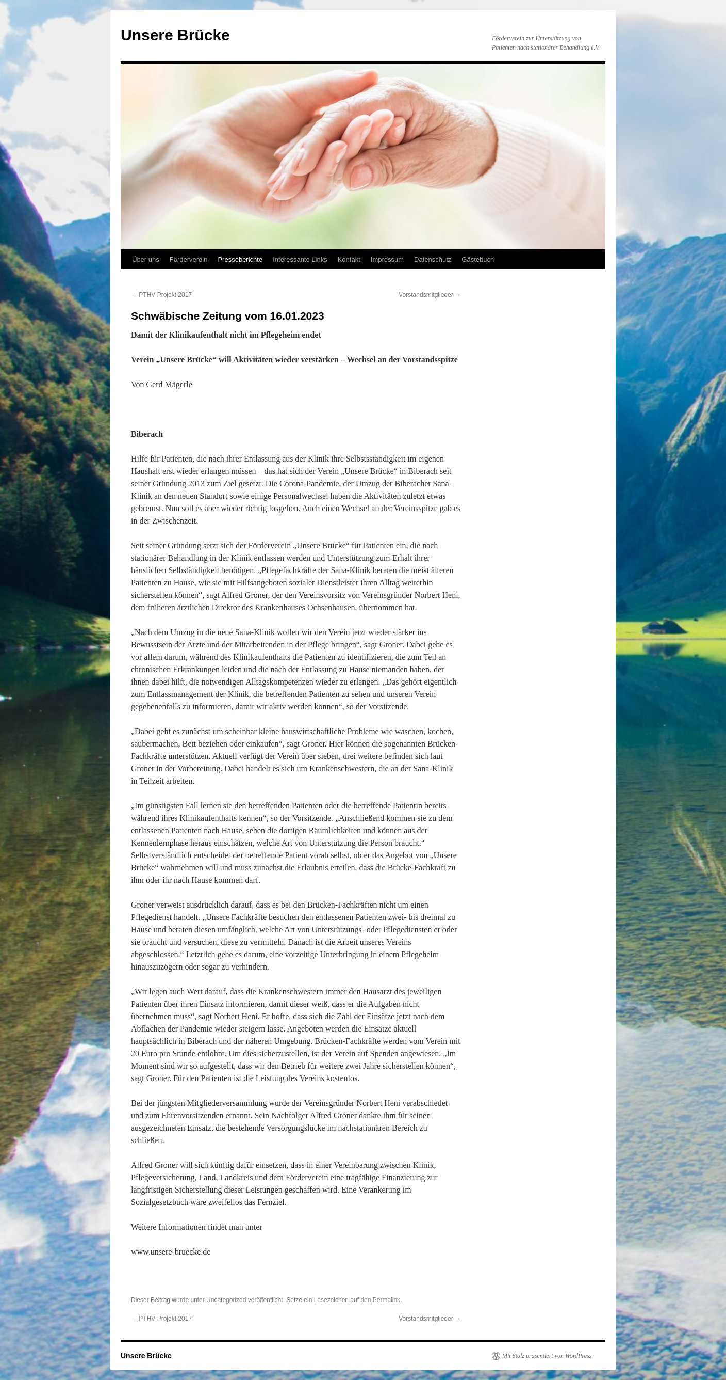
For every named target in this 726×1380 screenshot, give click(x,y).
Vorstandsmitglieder (430, 294)
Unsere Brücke (175, 34)
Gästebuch (477, 259)
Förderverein (189, 259)
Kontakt (349, 259)
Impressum (387, 259)
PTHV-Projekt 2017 (161, 294)
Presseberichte (240, 259)
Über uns (145, 259)
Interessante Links (300, 259)
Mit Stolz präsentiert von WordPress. (547, 1355)
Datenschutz (432, 259)
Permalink (386, 1300)
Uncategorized (226, 1300)
